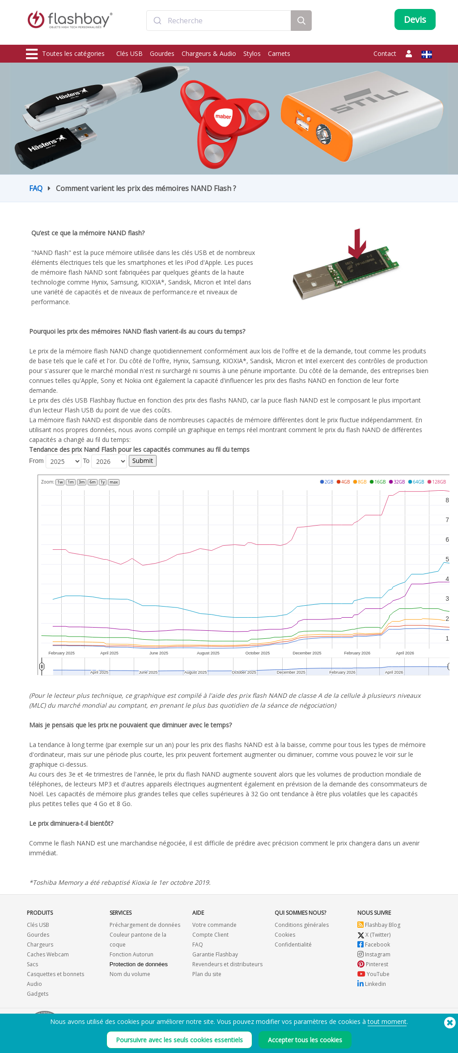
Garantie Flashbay (215, 954)
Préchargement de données (145, 925)
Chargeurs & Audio (209, 53)
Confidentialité (293, 944)
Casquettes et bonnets (55, 974)
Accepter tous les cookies (305, 1040)
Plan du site (206, 974)
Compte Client (210, 934)
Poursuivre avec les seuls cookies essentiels (179, 1040)
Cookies (285, 934)
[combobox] (218, 23)
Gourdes (162, 53)
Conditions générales (302, 925)
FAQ (35, 188)
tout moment (387, 1021)
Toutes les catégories (65, 54)
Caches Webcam (48, 954)
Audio (34, 984)
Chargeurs (40, 944)
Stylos (252, 53)
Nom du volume (130, 974)
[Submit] (157, 24)
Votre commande (214, 925)
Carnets (279, 53)
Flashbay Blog (378, 925)
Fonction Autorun (131, 954)
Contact (384, 53)
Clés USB (129, 53)
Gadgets (37, 994)
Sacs (32, 964)
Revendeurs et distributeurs (227, 964)
